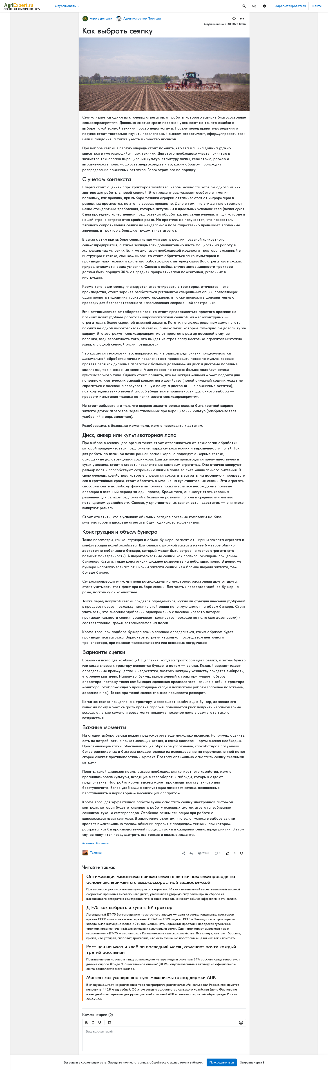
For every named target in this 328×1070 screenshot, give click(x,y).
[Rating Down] (241, 853)
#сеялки (88, 843)
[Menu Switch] (27, 1066)
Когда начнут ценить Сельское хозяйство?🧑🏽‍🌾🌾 (300, 792)
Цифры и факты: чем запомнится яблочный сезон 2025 (300, 742)
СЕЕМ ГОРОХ (286, 340)
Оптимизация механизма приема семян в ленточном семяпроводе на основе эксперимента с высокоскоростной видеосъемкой (160, 879)
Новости (12, 26)
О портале (12, 1046)
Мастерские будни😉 (292, 389)
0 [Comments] (217, 853)
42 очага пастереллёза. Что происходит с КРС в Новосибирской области (300, 241)
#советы (102, 843)
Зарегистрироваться (290, 6)
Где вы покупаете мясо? (294, 77)
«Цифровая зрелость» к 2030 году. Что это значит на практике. (300, 605)
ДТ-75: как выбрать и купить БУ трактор (129, 907)
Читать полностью (289, 43)
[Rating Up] (227, 853)
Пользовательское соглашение (26, 1037)
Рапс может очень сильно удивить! (300, 763)
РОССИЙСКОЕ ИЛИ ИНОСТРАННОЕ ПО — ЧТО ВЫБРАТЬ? (300, 440)
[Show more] (30, 103)
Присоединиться (222, 1062)
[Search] (244, 6)
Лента (10, 19)
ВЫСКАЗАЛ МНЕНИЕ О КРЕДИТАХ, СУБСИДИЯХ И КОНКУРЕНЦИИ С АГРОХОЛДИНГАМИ (300, 822)
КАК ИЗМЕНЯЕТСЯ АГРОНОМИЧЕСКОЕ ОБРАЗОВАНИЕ (300, 48)
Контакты (11, 1051)
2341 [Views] (203, 853)
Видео (10, 33)
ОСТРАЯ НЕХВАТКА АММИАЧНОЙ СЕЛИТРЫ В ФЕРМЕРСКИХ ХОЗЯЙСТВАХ (300, 410)
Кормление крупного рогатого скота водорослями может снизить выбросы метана (300, 843)
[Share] (183, 853)
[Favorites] (234, 18)
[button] (254, 6)
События (12, 40)
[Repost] (191, 853)
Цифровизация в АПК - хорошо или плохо (300, 506)
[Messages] (254, 6)
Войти (316, 6)
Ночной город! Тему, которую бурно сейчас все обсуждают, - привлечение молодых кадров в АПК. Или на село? (300, 869)
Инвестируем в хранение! (296, 215)
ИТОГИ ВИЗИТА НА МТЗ (294, 1028)
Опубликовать (65, 6)
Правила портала (17, 1042)
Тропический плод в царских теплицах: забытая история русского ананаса (300, 166)
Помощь (11, 1056)
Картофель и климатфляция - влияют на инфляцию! (300, 895)
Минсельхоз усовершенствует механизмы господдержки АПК (151, 977)
